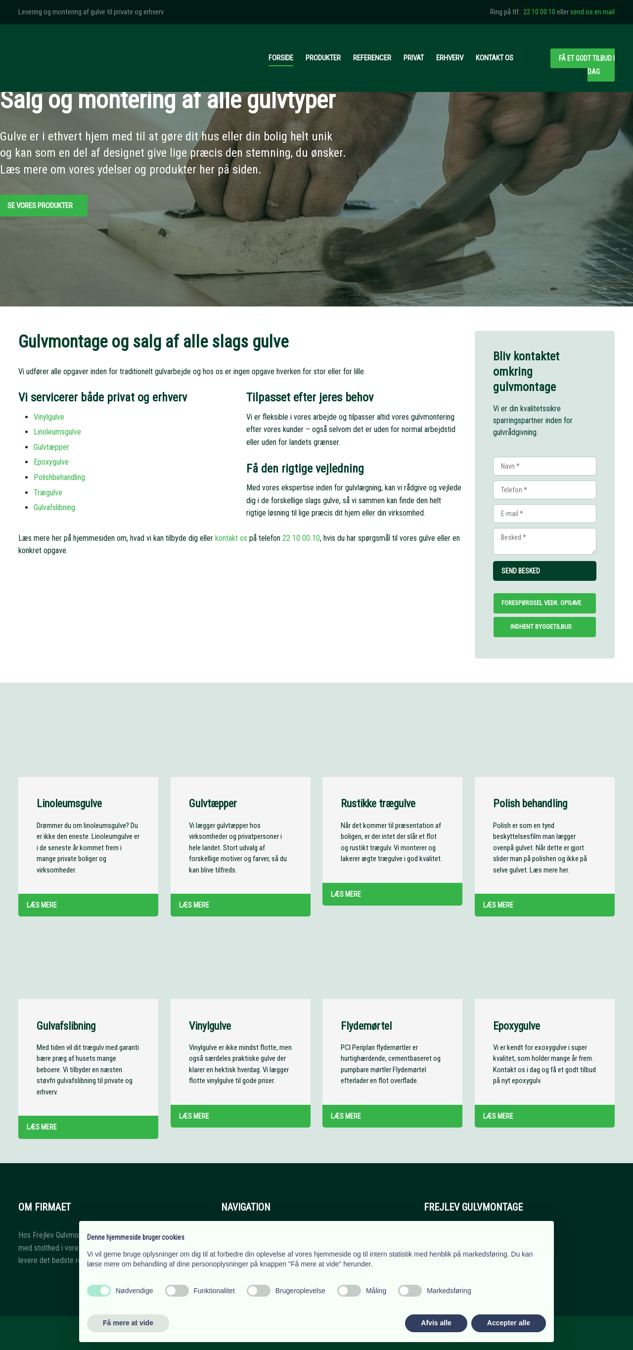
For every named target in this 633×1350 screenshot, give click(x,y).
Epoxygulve (51, 462)
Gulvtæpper (51, 447)
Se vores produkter (40, 205)
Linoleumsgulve (57, 431)
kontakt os (231, 538)
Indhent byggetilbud (541, 626)
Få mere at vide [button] (128, 1323)
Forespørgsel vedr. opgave (541, 603)
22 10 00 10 (539, 11)
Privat (414, 57)
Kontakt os (494, 57)
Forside (281, 57)
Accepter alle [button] (508, 1323)
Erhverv (449, 57)
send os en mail (592, 11)
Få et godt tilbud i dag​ (587, 65)
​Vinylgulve (49, 417)
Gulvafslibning (54, 507)
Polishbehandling (59, 477)
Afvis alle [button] (436, 1323)
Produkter (323, 57)
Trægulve (48, 492)
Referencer (372, 57)
